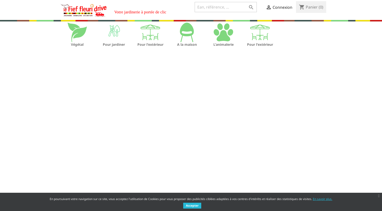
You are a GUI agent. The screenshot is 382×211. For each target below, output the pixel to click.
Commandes (205, 168)
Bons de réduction (210, 187)
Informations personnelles (216, 162)
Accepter (192, 205)
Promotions (65, 162)
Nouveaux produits (71, 169)
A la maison (187, 44)
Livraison (132, 162)
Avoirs (200, 175)
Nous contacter (137, 188)
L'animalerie (223, 44)
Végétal (77, 44)
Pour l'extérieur (150, 44)
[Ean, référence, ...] (226, 7)
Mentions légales (139, 169)
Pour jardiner (114, 44)
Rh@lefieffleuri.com (293, 186)
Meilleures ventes (70, 175)
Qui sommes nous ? (141, 175)
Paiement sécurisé (140, 181)
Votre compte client (217, 155)
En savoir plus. (322, 199)
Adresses (202, 181)
